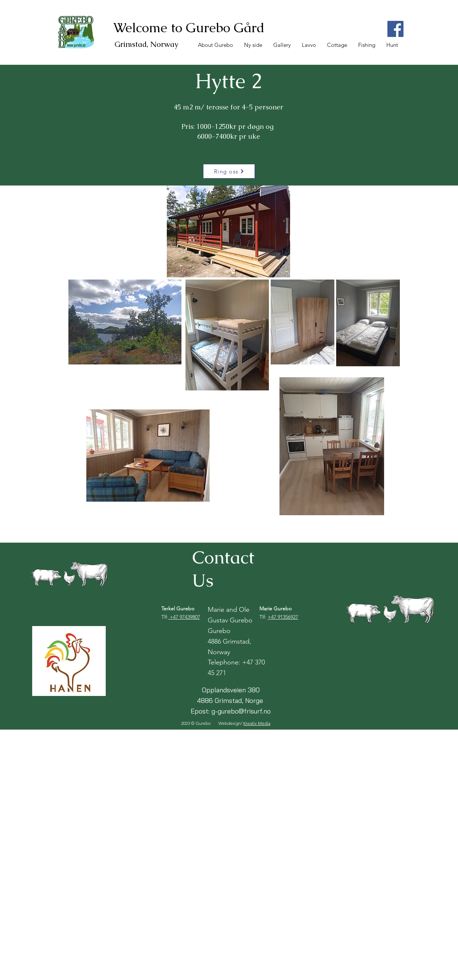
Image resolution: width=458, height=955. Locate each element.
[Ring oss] (229, 171)
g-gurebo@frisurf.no (241, 711)
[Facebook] (395, 29)
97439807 (190, 617)
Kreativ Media (256, 723)
